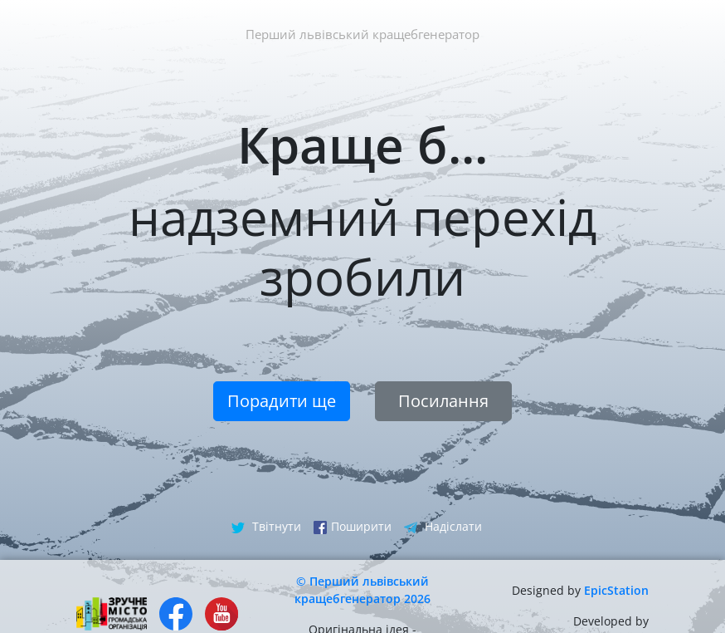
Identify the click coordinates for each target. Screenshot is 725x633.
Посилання (443, 401)
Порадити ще (281, 401)
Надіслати (443, 526)
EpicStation (616, 590)
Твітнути (266, 526)
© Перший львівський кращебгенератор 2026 (362, 589)
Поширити (353, 526)
